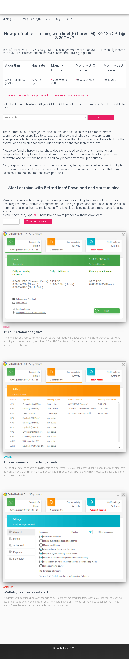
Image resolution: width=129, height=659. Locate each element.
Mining (7, 19)
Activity (7, 457)
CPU (16, 19)
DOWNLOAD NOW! (39, 222)
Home (6, 327)
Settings (8, 587)
